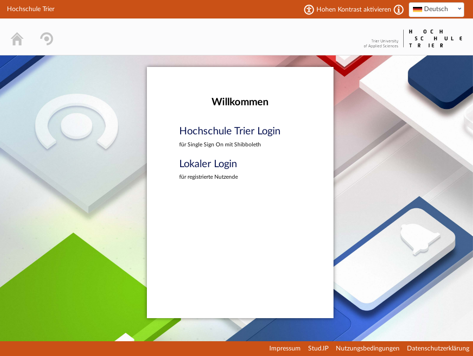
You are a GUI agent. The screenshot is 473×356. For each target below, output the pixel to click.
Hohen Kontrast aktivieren (353, 9)
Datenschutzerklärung (438, 348)
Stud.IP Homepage (333, 36)
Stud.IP (318, 348)
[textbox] (436, 9)
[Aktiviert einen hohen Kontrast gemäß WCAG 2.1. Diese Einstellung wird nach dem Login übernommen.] (398, 9)
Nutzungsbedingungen (368, 348)
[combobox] (436, 9)
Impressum (285, 348)
